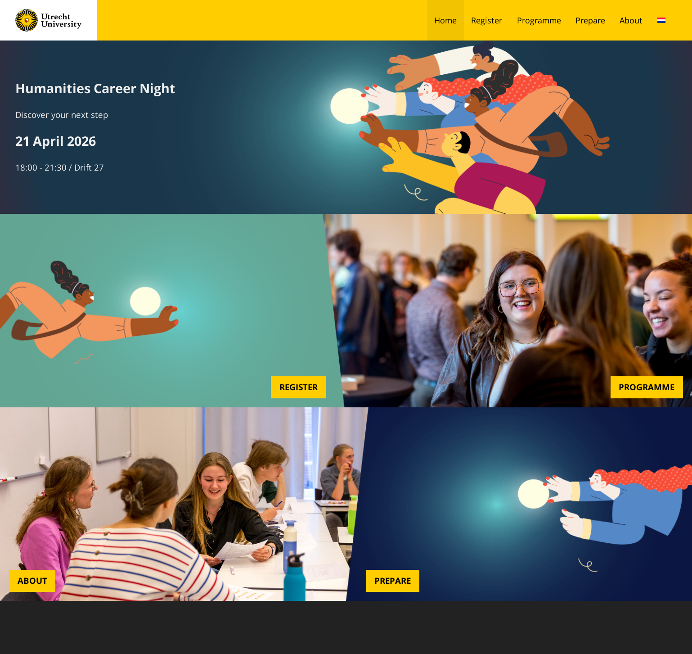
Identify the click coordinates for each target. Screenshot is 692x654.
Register (486, 20)
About (631, 20)
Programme (539, 20)
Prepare (590, 20)
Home (445, 20)
